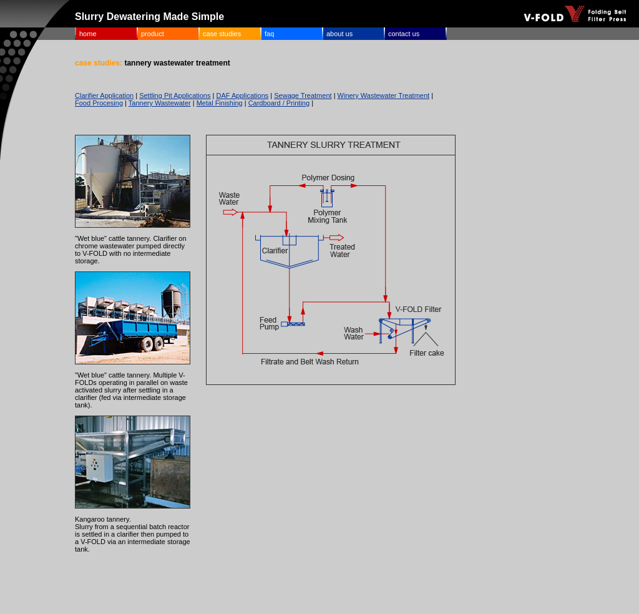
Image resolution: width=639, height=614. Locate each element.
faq (269, 33)
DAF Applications (242, 95)
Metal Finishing (220, 103)
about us (339, 33)
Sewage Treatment (302, 95)
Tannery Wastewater (160, 103)
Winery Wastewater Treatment (384, 95)
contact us (403, 33)
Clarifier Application (104, 95)
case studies (222, 33)
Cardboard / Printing (279, 103)
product (152, 33)
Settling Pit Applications (174, 95)
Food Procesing (99, 103)
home (88, 33)
